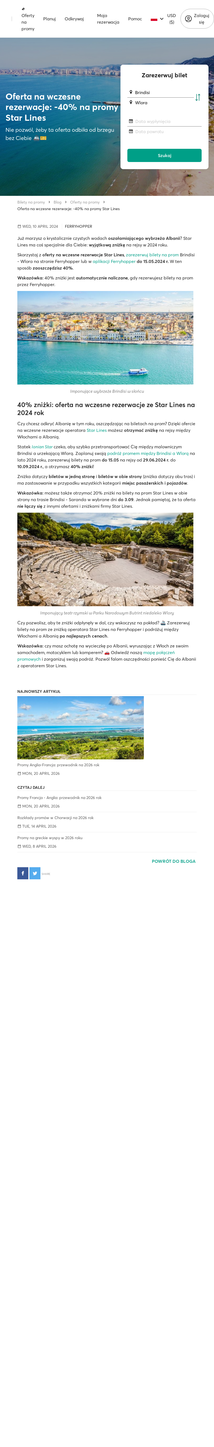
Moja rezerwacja (108, 19)
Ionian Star (42, 446)
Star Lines (97, 430)
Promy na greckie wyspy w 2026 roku (50, 837)
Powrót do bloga (174, 861)
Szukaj (164, 155)
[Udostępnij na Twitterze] (34, 873)
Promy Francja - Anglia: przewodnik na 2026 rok (59, 797)
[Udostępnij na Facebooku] (22, 873)
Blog (57, 202)
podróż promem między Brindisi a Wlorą (148, 453)
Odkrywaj (74, 18)
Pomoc (135, 18)
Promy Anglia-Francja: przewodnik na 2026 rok (58, 764)
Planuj (49, 18)
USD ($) (171, 19)
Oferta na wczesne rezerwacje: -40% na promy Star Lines (68, 208)
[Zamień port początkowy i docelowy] (198, 97)
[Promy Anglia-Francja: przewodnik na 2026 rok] (107, 727)
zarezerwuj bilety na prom (152, 254)
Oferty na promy (27, 19)
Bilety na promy (31, 202)
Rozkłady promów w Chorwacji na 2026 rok (55, 817)
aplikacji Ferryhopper (114, 261)
